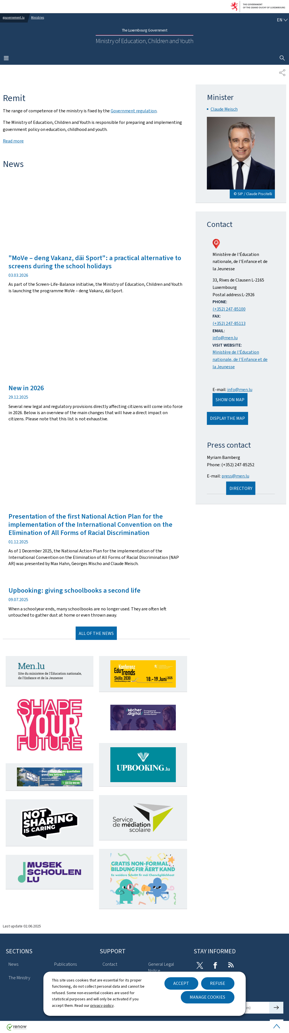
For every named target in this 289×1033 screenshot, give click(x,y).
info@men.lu (225, 338)
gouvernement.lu (14, 17)
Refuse (217, 983)
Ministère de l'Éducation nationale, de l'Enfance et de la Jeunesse (240, 359)
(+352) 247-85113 (229, 323)
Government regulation (134, 111)
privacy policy (102, 1005)
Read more (13, 141)
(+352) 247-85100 (229, 309)
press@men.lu (235, 476)
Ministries (37, 17)
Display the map (227, 418)
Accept (181, 983)
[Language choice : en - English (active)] (282, 20)
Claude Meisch (224, 109)
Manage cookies (207, 997)
